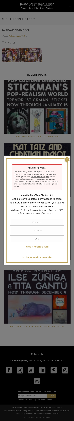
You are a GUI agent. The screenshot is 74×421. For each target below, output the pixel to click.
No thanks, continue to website (37, 257)
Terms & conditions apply (37, 247)
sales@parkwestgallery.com (40, 177)
